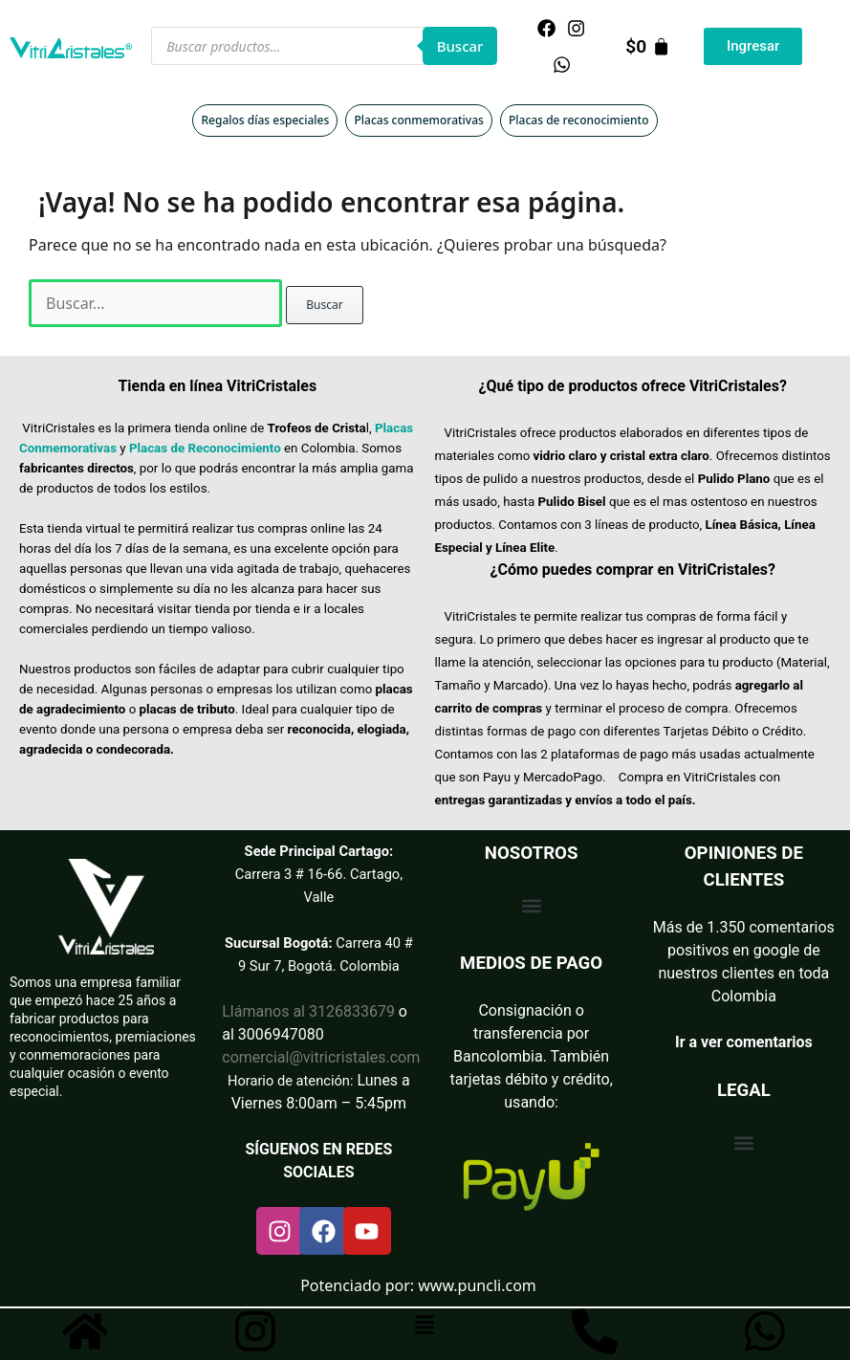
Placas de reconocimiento (578, 120)
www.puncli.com (477, 1285)
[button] (531, 905)
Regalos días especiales (265, 120)
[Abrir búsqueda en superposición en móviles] (324, 46)
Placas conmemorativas (418, 120)
